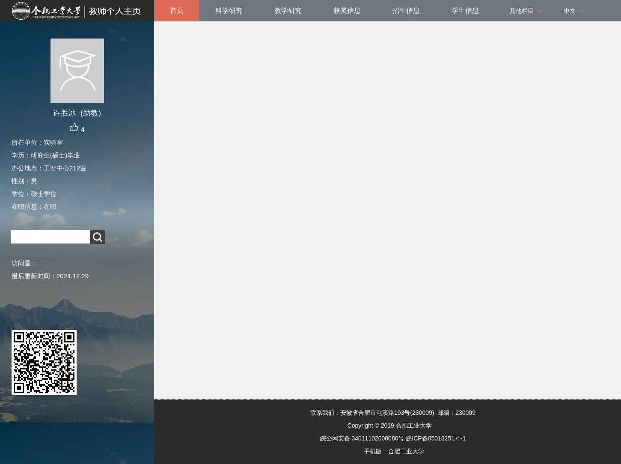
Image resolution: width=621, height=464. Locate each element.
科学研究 (229, 10)
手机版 (373, 451)
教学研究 (288, 10)
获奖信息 (347, 10)
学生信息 (465, 10)
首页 (177, 10)
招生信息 (406, 10)
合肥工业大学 (406, 451)
